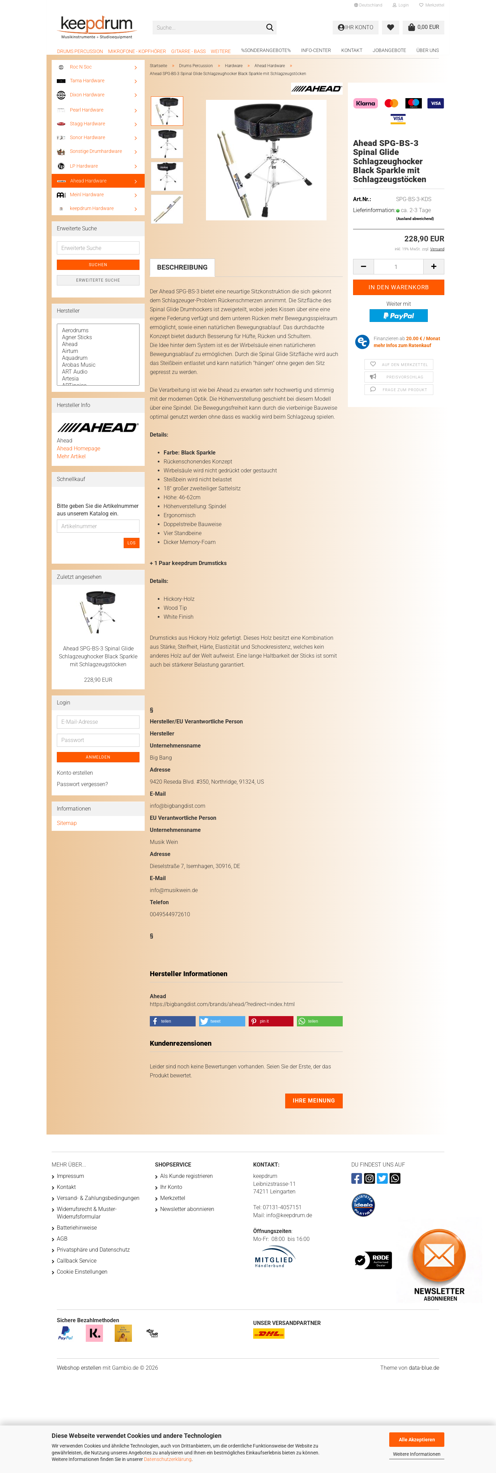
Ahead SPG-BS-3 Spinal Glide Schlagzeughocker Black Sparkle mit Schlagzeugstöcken (98, 661)
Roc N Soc (74, 72)
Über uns (427, 50)
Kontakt (351, 50)
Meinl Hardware (80, 199)
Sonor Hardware (81, 142)
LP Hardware (77, 171)
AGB (62, 1243)
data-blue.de (424, 1372)
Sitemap (67, 828)
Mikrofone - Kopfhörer (137, 51)
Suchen (98, 269)
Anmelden (98, 762)
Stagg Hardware (81, 128)
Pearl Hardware (80, 114)
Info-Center (316, 50)
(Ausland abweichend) (415, 223)
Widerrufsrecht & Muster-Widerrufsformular (87, 1218)
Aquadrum (98, 362)
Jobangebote (389, 50)
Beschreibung (182, 272)
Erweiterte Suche (98, 285)
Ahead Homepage (78, 453)
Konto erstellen (75, 777)
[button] (368, 5)
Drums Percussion (80, 51)
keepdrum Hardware (85, 213)
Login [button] (401, 5)
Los (131, 547)
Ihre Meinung (314, 1105)
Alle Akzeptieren (417, 1439)
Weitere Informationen (417, 1454)
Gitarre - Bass (188, 51)
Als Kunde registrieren (186, 1181)
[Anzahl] (399, 271)
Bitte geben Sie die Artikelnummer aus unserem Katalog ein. (97, 514)
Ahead (98, 349)
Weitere (221, 51)
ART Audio (98, 376)
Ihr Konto (171, 1192)
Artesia (98, 383)
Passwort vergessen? (82, 789)
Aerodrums (98, 335)
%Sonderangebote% (266, 50)
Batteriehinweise (77, 1232)
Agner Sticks (98, 342)
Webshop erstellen (79, 1372)
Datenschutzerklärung (168, 1459)
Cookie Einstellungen (82, 1276)
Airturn (98, 356)
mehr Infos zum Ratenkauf (402, 350)
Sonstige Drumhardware (89, 156)
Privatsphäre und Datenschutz (93, 1254)
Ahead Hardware (81, 185)
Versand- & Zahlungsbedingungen (98, 1203)
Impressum (70, 1181)
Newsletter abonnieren (187, 1214)
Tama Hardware (80, 85)
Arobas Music (98, 369)
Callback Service (76, 1265)
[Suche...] (270, 28)
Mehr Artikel (71, 461)
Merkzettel (431, 5)
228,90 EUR (98, 684)
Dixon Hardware (80, 100)
